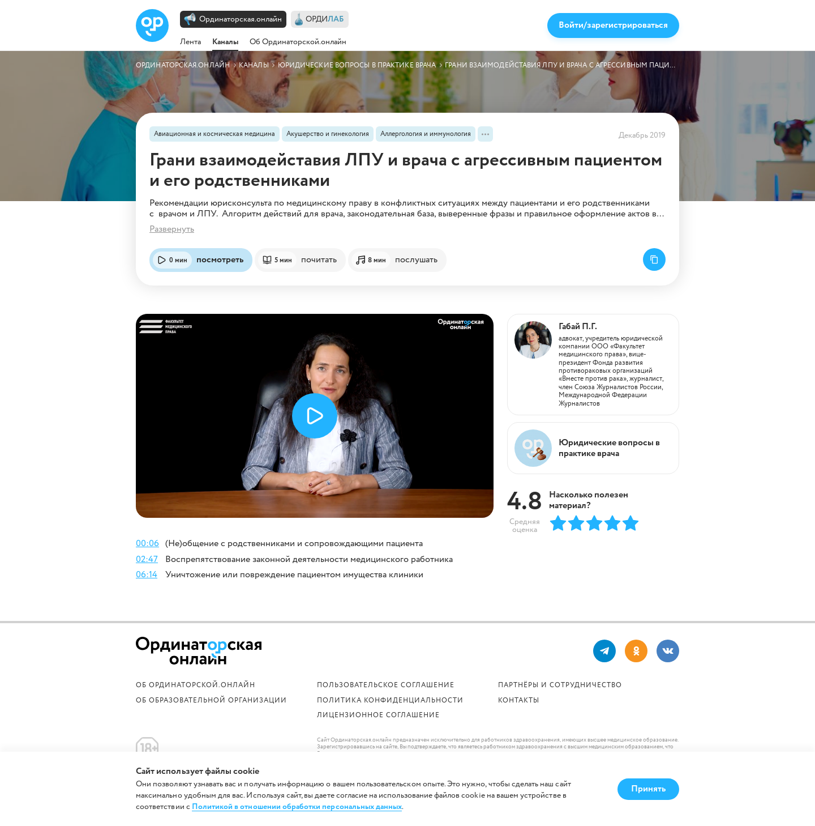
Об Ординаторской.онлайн (298, 42)
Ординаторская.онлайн (240, 19)
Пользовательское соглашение (385, 685)
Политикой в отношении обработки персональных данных (297, 807)
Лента (190, 42)
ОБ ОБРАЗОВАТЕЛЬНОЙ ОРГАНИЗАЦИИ (211, 700)
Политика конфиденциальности (390, 700)
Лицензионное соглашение (378, 715)
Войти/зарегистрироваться (613, 25)
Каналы (225, 42)
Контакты (518, 700)
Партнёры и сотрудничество (560, 685)
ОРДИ (325, 19)
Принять (648, 788)
